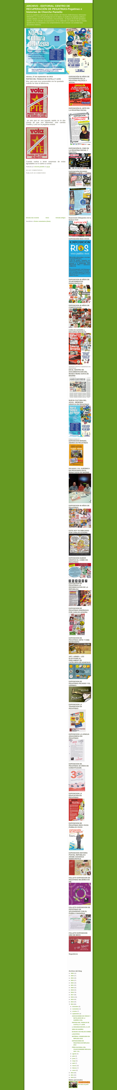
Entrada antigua (60, 217)
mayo (74, 1061)
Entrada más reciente (32, 217)
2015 (72, 999)
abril (73, 1063)
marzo (74, 1065)
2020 (72, 987)
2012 (72, 1072)
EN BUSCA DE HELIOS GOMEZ (81, 1031)
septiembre (76, 1013)
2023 (72, 980)
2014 (72, 1002)
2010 (72, 1077)
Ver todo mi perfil (83, 1084)
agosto (74, 1054)
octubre (74, 1011)
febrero (74, 1068)
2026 (72, 973)
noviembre (75, 1009)
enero (74, 1070)
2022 (72, 983)
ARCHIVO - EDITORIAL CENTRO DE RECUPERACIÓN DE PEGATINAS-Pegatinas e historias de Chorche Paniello (54, 9)
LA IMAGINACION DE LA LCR (81, 1027)
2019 (72, 990)
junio (74, 1058)
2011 (72, 1075)
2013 (72, 1004)
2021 (72, 985)
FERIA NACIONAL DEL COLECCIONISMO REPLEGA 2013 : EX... (81, 1049)
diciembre (75, 1006)
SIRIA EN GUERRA (77, 1029)
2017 (72, 994)
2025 (72, 975)
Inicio (47, 217)
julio (73, 1056)
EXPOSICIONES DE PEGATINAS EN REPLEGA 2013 (80, 1043)
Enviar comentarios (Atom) (42, 221)
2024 (72, 978)
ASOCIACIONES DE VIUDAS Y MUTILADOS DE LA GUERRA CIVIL (81, 1018)
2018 (72, 992)
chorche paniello (85, 1082)
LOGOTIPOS (76, 1034)
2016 (72, 997)
